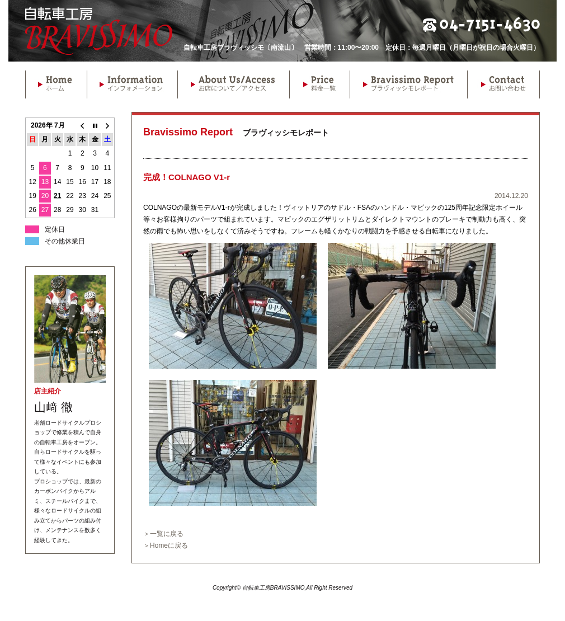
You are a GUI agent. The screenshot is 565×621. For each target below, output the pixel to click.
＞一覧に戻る (163, 534)
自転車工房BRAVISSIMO (98, 31)
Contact (503, 84)
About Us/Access (233, 84)
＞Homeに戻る (165, 545)
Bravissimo (408, 84)
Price (319, 84)
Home (56, 84)
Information (132, 84)
